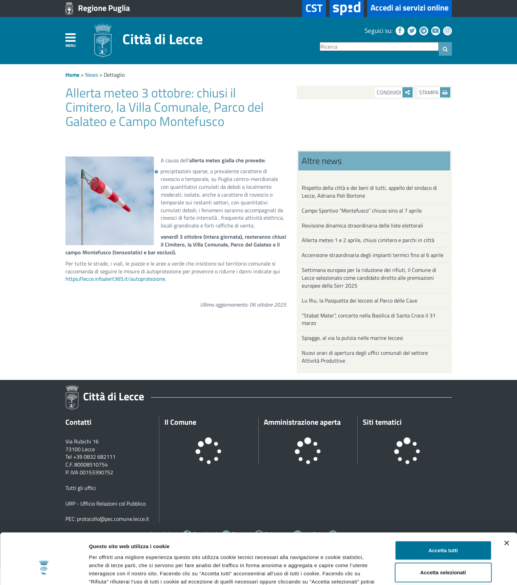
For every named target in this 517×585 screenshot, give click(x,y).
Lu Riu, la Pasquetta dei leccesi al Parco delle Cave (359, 300)
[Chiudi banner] (506, 502)
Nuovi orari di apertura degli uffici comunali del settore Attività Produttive (365, 357)
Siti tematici (382, 422)
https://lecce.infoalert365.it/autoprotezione (115, 279)
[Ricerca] (379, 46)
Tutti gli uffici (80, 488)
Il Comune (180, 422)
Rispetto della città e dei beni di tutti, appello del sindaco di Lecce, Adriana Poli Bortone (369, 192)
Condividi (395, 92)
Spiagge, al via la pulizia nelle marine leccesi (352, 338)
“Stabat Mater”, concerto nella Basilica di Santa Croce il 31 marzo (369, 319)
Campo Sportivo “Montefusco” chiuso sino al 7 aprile (362, 210)
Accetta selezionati (443, 532)
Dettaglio (114, 75)
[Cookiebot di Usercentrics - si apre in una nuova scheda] (44, 572)
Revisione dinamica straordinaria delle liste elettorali (362, 225)
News (91, 75)
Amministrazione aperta (302, 422)
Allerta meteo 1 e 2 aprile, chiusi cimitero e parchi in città (368, 240)
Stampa (434, 92)
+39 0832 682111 (94, 457)
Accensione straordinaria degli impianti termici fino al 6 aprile (372, 255)
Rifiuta (443, 554)
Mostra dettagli (356, 571)
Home (72, 75)
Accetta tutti (443, 510)
